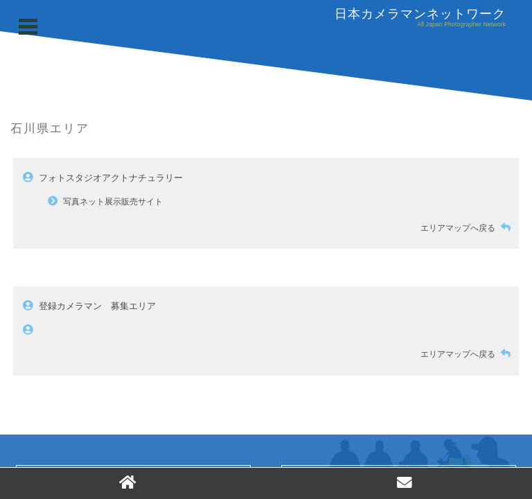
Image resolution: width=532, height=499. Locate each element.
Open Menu (30, 26)
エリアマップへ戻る (468, 228)
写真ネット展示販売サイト (113, 202)
